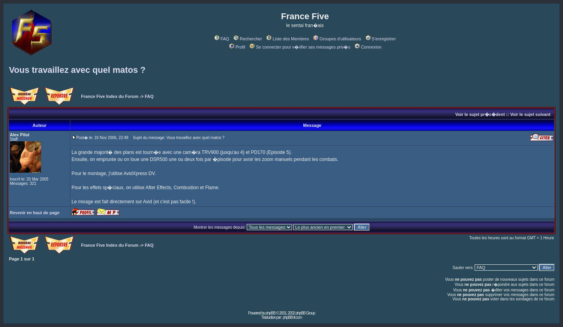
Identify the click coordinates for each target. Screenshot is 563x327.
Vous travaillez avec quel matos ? (77, 70)
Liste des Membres (288, 38)
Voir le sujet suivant (530, 114)
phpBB (270, 313)
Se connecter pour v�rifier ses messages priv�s (300, 47)
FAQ (222, 38)
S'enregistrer (381, 38)
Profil (237, 47)
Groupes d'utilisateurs (337, 38)
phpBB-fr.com (292, 317)
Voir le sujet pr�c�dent (480, 114)
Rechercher (248, 38)
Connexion (368, 47)
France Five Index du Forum (109, 96)
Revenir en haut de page (34, 212)
